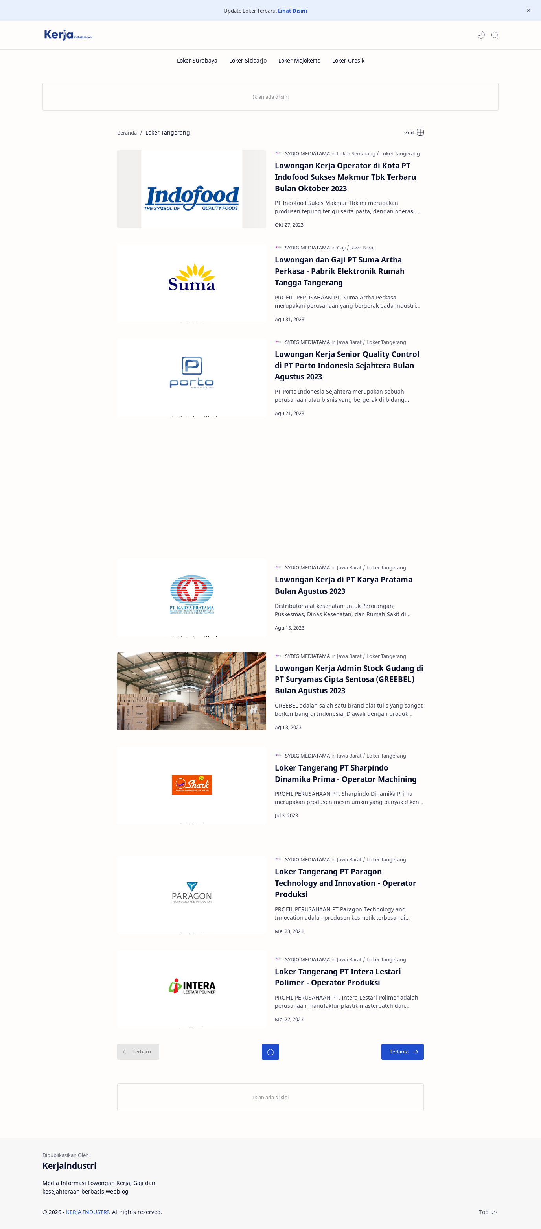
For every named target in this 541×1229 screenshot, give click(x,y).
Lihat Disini (292, 10)
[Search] (495, 35)
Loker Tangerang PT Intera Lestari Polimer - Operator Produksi (338, 977)
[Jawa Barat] (362, 247)
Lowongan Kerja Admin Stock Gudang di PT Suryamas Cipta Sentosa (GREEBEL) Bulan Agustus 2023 (349, 679)
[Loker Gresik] (348, 60)
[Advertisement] (270, 487)
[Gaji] (343, 247)
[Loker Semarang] (358, 153)
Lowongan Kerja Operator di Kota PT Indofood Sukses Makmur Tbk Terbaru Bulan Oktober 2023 (345, 177)
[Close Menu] (528, 10)
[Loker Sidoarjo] (248, 60)
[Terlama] (402, 1052)
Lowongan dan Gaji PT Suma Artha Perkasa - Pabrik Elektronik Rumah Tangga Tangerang (340, 271)
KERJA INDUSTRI (87, 1212)
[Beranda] (270, 1052)
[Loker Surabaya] (197, 60)
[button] (481, 35)
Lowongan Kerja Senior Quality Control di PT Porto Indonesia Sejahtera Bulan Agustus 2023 (347, 365)
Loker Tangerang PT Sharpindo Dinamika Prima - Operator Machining (346, 773)
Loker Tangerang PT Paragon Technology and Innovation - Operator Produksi (345, 883)
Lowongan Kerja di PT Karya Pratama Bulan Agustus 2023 (343, 585)
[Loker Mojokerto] (299, 60)
